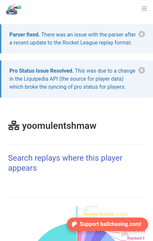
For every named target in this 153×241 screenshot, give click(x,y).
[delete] (141, 34)
